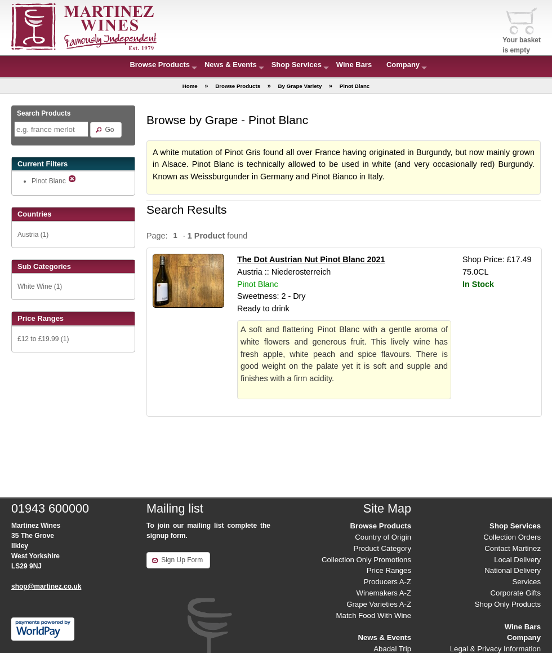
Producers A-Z (387, 581)
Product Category (382, 548)
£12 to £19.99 (38, 339)
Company (403, 64)
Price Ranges (389, 570)
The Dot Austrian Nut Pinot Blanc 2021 (311, 259)
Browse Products (160, 64)
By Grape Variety (300, 86)
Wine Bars (354, 64)
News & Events (230, 64)
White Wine (34, 286)
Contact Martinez (512, 548)
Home (190, 86)
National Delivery (512, 570)
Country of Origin (383, 537)
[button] (105, 130)
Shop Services (296, 64)
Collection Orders (512, 537)
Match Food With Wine (373, 615)
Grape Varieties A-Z (378, 604)
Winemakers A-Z (384, 593)
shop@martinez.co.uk (46, 586)
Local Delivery (517, 559)
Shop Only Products (508, 604)
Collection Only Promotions (366, 559)
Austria (27, 235)
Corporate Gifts (516, 593)
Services (526, 581)
